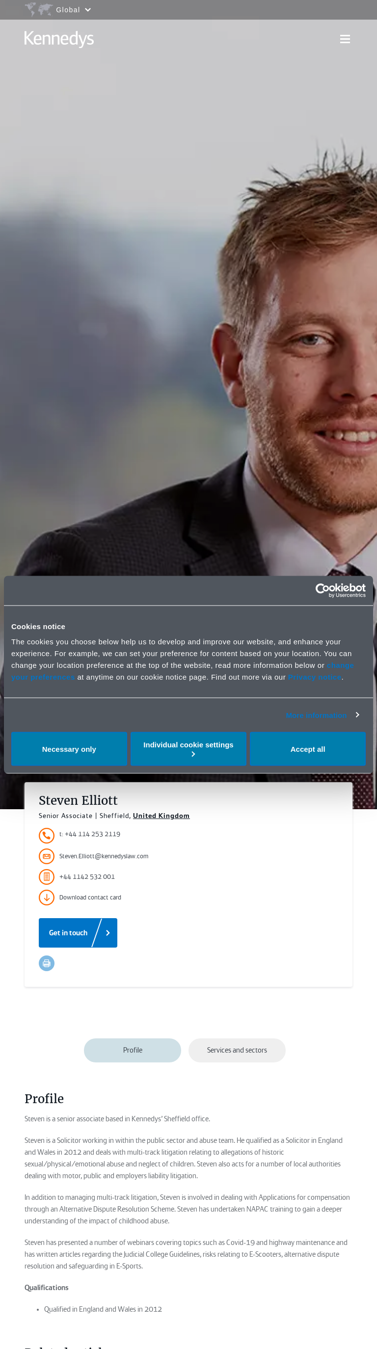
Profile (132, 1050)
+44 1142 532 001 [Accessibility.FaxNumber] (77, 877)
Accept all (308, 748)
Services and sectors (237, 1050)
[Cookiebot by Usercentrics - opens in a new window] (323, 590)
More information (316, 715)
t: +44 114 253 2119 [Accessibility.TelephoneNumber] (89, 834)
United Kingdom (161, 816)
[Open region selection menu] (57, 10)
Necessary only (69, 748)
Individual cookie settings (188, 749)
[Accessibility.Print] (46, 963)
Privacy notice (315, 677)
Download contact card (80, 897)
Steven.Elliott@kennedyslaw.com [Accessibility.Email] (93, 856)
